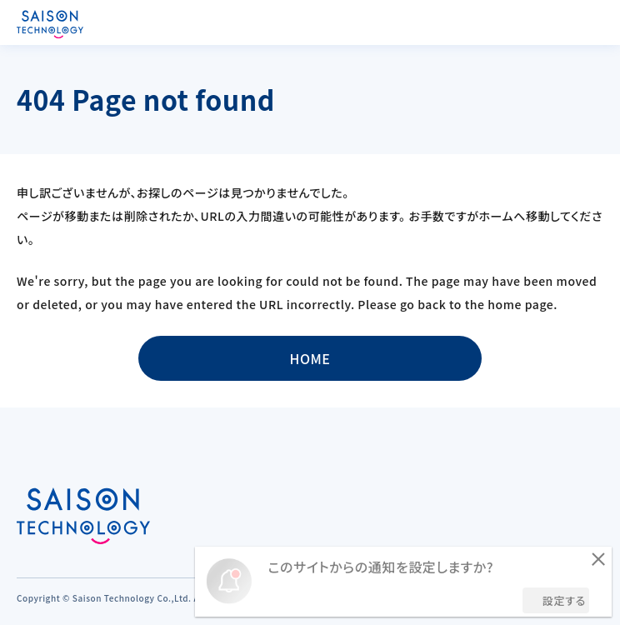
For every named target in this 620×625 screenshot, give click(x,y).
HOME (309, 358)
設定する (564, 600)
